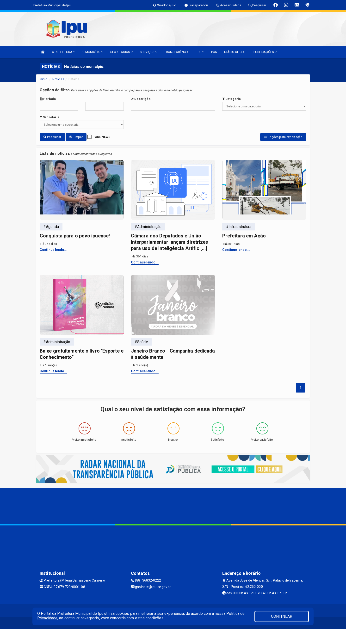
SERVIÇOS (148, 52)
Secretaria (49, 117)
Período (48, 99)
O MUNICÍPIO (92, 52)
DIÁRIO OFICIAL (235, 52)
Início (43, 79)
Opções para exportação (283, 137)
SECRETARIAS (121, 52)
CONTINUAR (281, 616)
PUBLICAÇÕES (265, 52)
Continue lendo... (53, 249)
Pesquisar (52, 137)
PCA (214, 52)
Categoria (231, 99)
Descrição (140, 99)
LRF (200, 52)
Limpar (76, 137)
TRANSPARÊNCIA (176, 52)
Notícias (58, 79)
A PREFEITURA (63, 52)
